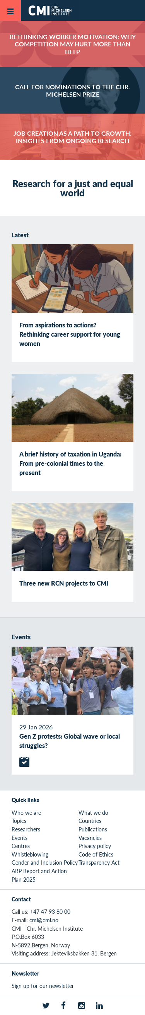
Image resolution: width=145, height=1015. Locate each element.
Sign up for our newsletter (43, 985)
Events (19, 837)
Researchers (26, 829)
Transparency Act (98, 862)
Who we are (26, 812)
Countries (89, 820)
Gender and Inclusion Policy (45, 862)
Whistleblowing (30, 854)
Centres (21, 846)
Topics (19, 820)
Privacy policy (94, 846)
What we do (93, 812)
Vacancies (90, 837)
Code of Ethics (95, 854)
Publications (92, 829)
